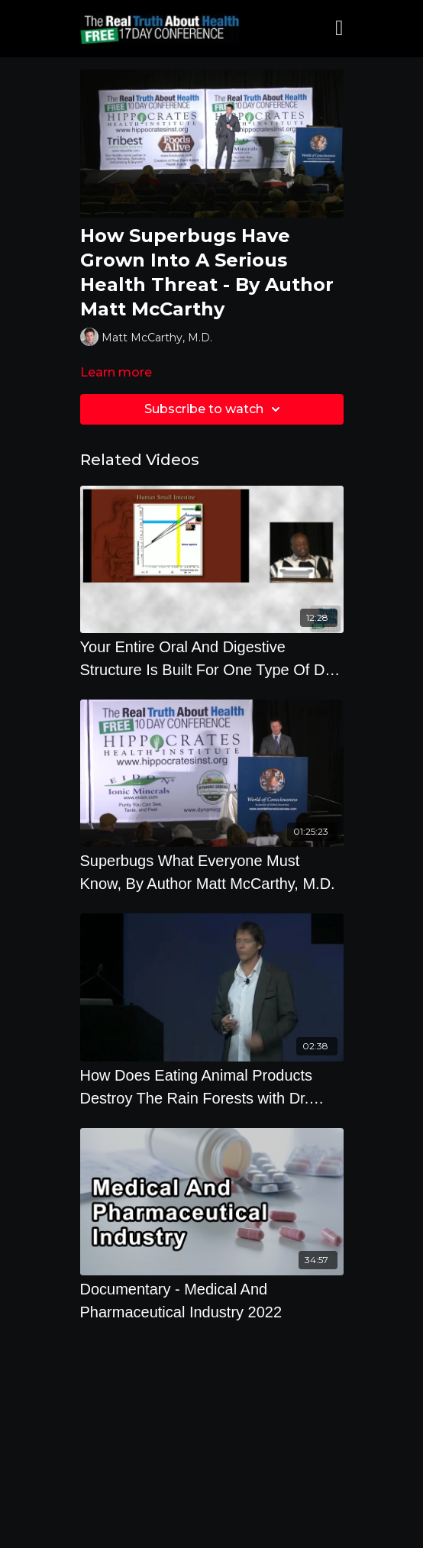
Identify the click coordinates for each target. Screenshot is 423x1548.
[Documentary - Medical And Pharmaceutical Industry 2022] (212, 1300)
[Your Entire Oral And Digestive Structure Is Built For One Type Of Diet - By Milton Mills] (212, 658)
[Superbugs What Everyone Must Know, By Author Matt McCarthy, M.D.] (212, 872)
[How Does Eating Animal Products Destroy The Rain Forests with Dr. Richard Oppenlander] (212, 1087)
